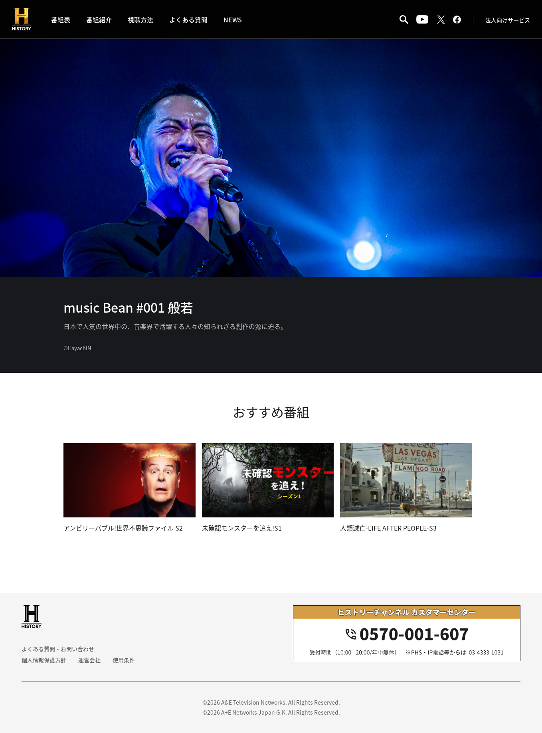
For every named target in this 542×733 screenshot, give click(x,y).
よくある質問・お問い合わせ (58, 649)
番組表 (60, 19)
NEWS (233, 19)
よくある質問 (188, 19)
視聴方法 (140, 19)
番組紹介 (99, 19)
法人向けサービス (507, 20)
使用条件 (124, 660)
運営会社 (89, 660)
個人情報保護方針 (44, 660)
